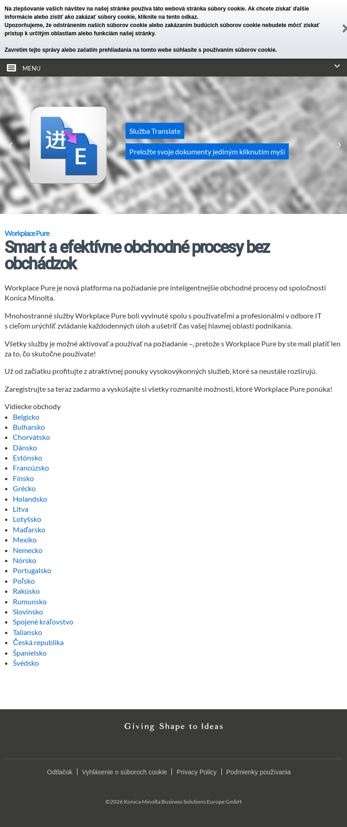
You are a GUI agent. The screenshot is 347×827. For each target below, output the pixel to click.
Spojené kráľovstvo (43, 621)
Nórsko (24, 560)
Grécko (24, 488)
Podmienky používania (258, 772)
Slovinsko (28, 611)
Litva (20, 508)
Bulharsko (29, 426)
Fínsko (23, 478)
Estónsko (27, 457)
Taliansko (27, 632)
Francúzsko (31, 467)
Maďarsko (29, 529)
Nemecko (28, 550)
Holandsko (30, 498)
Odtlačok (59, 772)
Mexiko (25, 539)
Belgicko (26, 416)
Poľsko (24, 580)
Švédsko (26, 662)
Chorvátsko (31, 437)
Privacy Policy (196, 772)
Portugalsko (32, 570)
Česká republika (38, 642)
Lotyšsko (27, 519)
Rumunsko (30, 601)
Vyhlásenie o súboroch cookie (124, 772)
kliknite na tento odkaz (167, 17)
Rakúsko (26, 590)
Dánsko (25, 447)
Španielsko (30, 652)
